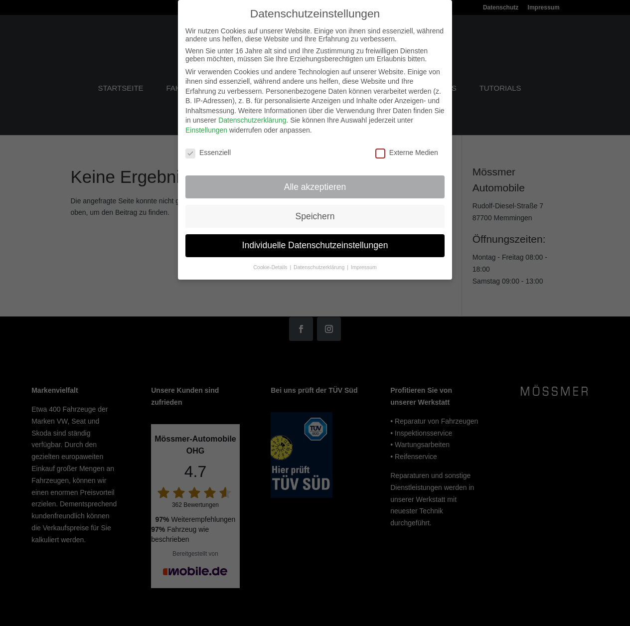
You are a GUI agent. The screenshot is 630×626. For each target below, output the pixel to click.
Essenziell (208, 146)
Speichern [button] (315, 209)
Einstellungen (206, 123)
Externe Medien (406, 146)
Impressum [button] (364, 261)
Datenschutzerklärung (252, 114)
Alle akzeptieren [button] (315, 180)
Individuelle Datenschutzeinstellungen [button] (315, 239)
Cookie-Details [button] (271, 261)
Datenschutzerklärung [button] (320, 261)
